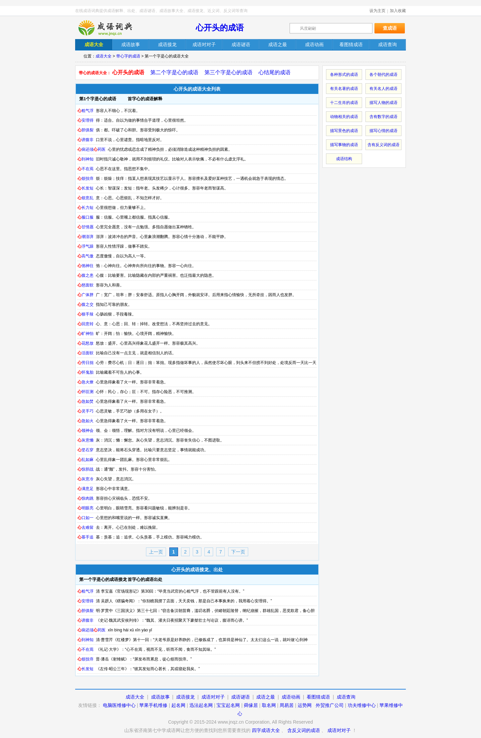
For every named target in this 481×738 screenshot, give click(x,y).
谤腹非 (85, 139)
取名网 (269, 705)
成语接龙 (185, 697)
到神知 (85, 159)
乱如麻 (85, 459)
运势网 (305, 705)
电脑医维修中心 (119, 705)
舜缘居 (251, 705)
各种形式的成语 (344, 74)
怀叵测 (85, 391)
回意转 (85, 324)
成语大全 (104, 56)
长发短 (85, 188)
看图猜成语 (318, 697)
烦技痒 (85, 178)
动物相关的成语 (344, 116)
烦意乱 (85, 198)
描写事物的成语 (344, 144)
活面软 (85, 353)
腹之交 (85, 304)
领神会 (85, 430)
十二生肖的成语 (344, 102)
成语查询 (346, 697)
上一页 (156, 552)
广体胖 (85, 294)
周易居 (287, 705)
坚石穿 (85, 450)
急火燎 (85, 382)
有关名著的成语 (344, 88)
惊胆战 (85, 469)
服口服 (85, 217)
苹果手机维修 (153, 705)
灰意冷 (85, 479)
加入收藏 (398, 10)
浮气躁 (85, 246)
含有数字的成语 (383, 116)
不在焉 (85, 168)
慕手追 (85, 537)
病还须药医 (91, 149)
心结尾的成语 (275, 72)
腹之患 (85, 275)
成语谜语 (240, 697)
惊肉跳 (85, 498)
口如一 (85, 517)
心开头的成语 (220, 27)
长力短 (85, 207)
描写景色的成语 (344, 130)
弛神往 (85, 265)
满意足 (85, 488)
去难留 (85, 527)
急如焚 (85, 401)
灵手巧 (85, 411)
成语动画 (291, 697)
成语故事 (160, 697)
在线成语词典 (111, 28)
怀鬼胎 (85, 372)
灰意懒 (85, 440)
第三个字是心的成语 (228, 72)
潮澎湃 (85, 236)
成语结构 (344, 158)
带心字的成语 (128, 56)
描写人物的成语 (383, 102)
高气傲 (85, 256)
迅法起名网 (201, 705)
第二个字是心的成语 (174, 72)
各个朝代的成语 (383, 74)
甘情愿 (85, 227)
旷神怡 (85, 333)
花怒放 (85, 343)
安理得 (85, 120)
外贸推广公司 (330, 705)
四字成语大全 (266, 730)
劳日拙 (85, 362)
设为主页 (377, 10)
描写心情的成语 (383, 130)
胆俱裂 (85, 130)
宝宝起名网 (228, 705)
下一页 (238, 552)
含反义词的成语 (303, 730)
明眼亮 (85, 508)
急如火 (85, 420)
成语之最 (265, 697)
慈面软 (85, 285)
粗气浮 (85, 110)
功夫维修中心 (362, 705)
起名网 (178, 705)
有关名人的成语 (383, 88)
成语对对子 (213, 697)
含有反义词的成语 (383, 144)
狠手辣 (85, 314)
